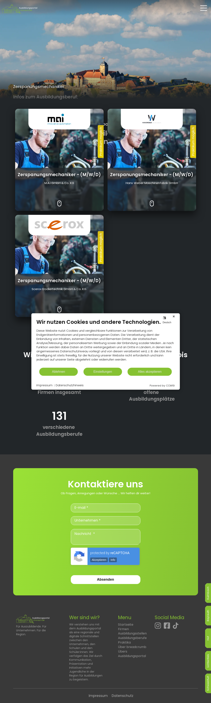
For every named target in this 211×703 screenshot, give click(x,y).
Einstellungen (102, 371)
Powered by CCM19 (162, 385)
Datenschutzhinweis (70, 385)
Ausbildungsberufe (132, 638)
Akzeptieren (99, 559)
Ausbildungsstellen (132, 633)
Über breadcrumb (132, 647)
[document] (105, 343)
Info (113, 559)
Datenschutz (122, 695)
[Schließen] (174, 316)
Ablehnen (58, 371)
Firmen (123, 629)
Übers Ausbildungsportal (132, 653)
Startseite (125, 624)
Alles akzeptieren (149, 371)
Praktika (124, 642)
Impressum (98, 695)
